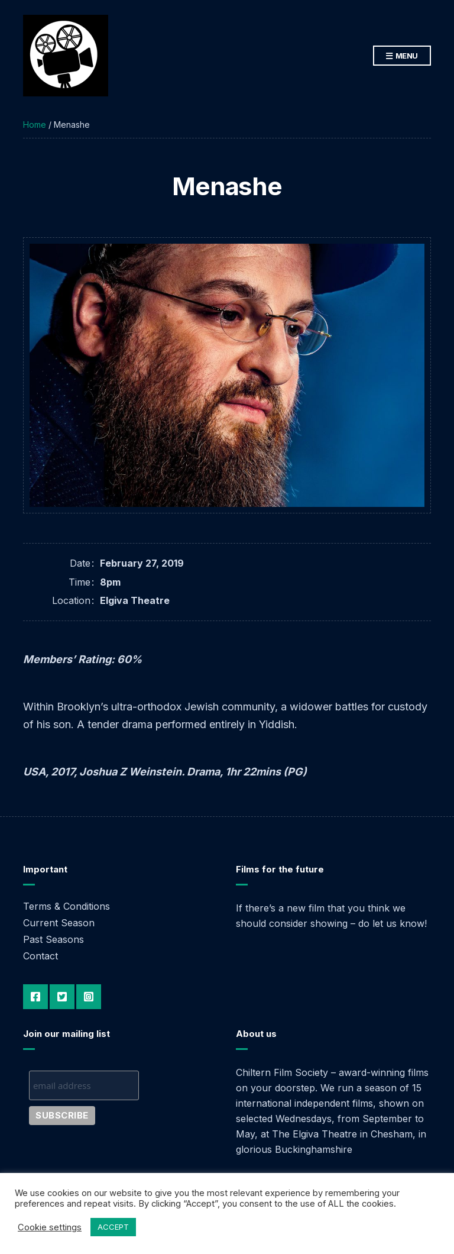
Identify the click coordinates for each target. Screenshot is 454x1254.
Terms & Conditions (66, 906)
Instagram (88, 996)
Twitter (62, 996)
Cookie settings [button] (50, 1227)
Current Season (59, 923)
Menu (402, 56)
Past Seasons (53, 939)
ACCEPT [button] (113, 1227)
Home (34, 124)
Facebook (35, 996)
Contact (40, 956)
